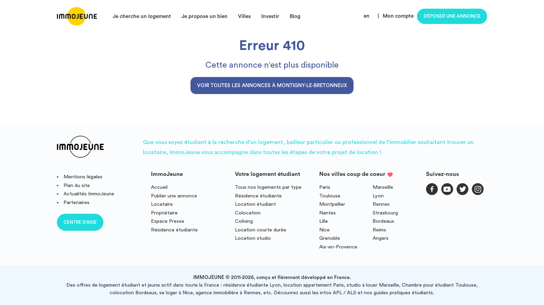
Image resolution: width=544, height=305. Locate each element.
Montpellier (332, 204)
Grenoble (329, 238)
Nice (324, 229)
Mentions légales (82, 176)
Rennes (381, 204)
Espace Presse (167, 221)
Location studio (253, 238)
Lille (323, 221)
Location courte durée (260, 229)
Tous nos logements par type (268, 187)
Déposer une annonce (452, 16)
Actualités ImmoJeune (88, 193)
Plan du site (76, 185)
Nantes (327, 212)
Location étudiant (255, 204)
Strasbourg (385, 212)
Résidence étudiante (174, 229)
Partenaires (76, 202)
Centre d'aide (80, 222)
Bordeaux (383, 221)
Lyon (378, 195)
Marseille (383, 187)
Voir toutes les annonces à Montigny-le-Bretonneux (272, 85)
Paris (324, 187)
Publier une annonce (174, 195)
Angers (381, 238)
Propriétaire (164, 212)
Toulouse (329, 195)
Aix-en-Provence (338, 246)
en (366, 16)
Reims (379, 229)
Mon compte (398, 16)
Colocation (248, 212)
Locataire (162, 204)
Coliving (244, 221)
